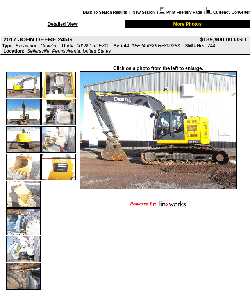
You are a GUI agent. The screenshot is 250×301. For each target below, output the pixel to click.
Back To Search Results (105, 12)
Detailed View (63, 24)
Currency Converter (231, 12)
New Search (143, 12)
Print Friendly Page (184, 12)
